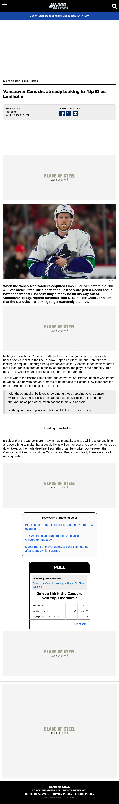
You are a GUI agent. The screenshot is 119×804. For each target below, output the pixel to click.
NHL (26, 81)
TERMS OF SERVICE (37, 794)
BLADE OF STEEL (12, 81)
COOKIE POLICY (84, 794)
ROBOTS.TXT (69, 798)
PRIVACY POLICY (62, 794)
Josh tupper (11, 112)
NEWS (34, 81)
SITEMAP (58, 798)
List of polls (80, 624)
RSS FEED (48, 798)
